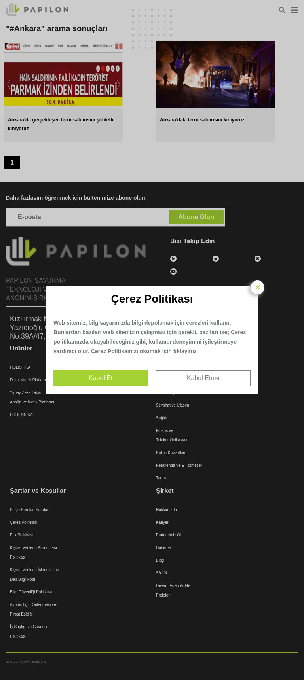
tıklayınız (185, 351)
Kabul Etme (203, 378)
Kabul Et (100, 378)
